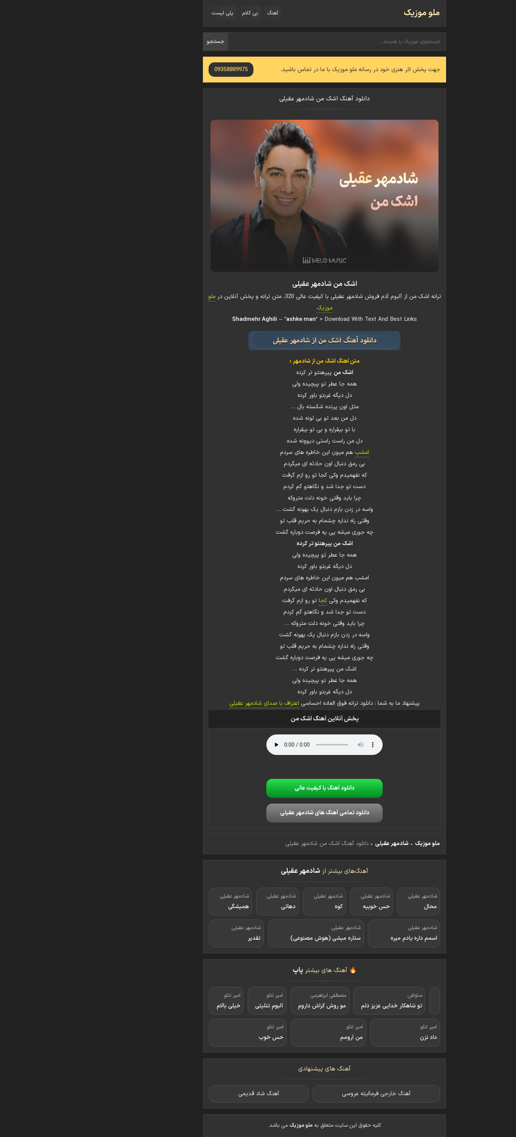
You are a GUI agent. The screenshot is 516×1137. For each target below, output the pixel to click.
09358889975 (164, 69)
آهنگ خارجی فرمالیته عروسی (309, 1093)
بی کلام (184, 13)
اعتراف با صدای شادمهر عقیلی (198, 703)
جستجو (149, 41)
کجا (256, 600)
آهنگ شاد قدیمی (192, 1093)
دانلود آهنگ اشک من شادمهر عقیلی (258, 98)
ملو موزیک (355, 13)
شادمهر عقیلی (325, 843)
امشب (295, 452)
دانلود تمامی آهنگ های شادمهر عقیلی (258, 813)
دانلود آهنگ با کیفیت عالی (258, 788)
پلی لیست (156, 13)
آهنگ (206, 13)
